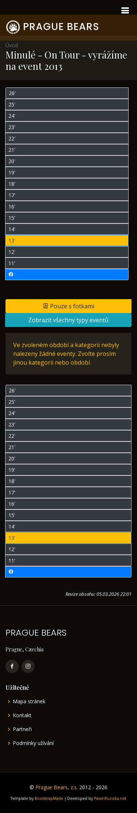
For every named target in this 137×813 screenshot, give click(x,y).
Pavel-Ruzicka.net (110, 798)
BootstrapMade (49, 798)
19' (11, 172)
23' (11, 127)
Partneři (22, 729)
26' (12, 93)
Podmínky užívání (33, 743)
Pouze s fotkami (68, 306)
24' (11, 115)
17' (11, 195)
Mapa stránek (29, 701)
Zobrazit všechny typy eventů (68, 320)
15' (11, 217)
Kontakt (22, 715)
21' (11, 149)
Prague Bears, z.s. (56, 787)
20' (11, 161)
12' (11, 251)
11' (11, 263)
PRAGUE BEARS (61, 26)
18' (11, 183)
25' (11, 104)
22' (11, 138)
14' (11, 229)
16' (11, 206)
